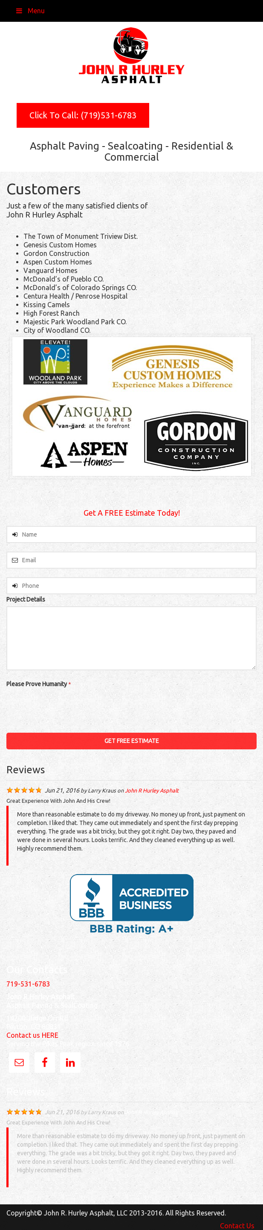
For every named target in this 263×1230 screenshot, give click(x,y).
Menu (30, 11)
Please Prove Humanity (38, 684)
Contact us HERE (32, 1035)
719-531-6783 (28, 984)
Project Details (25, 599)
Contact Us (237, 1226)
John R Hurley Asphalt (152, 790)
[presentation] (71, 707)
